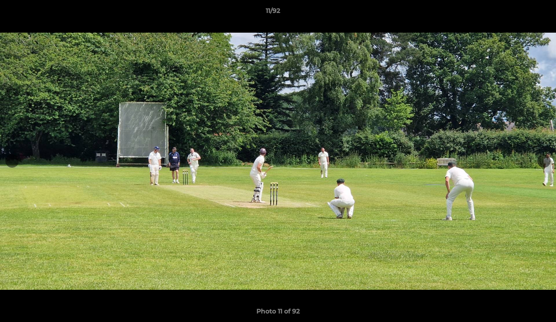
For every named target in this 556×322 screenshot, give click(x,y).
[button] (518, 13)
